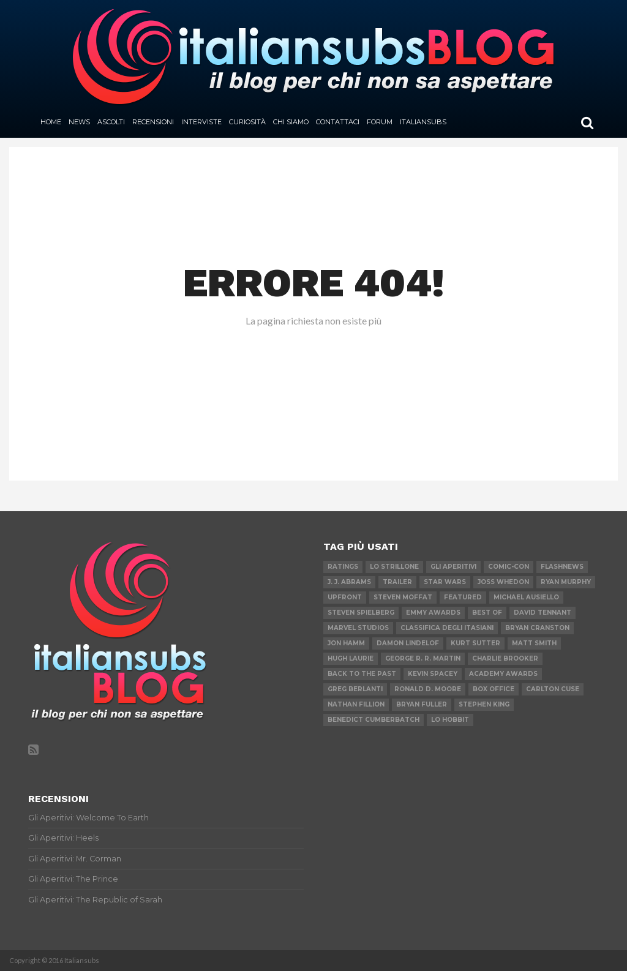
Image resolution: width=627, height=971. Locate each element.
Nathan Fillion (356, 704)
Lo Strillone (394, 567)
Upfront (345, 597)
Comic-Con (508, 567)
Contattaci (337, 122)
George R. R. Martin (422, 658)
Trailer (397, 582)
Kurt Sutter (475, 643)
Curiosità (247, 122)
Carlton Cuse (552, 689)
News (79, 122)
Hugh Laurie (351, 658)
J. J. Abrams (349, 582)
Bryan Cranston (537, 628)
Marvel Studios (358, 628)
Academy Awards (503, 674)
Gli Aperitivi (453, 567)
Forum (379, 122)
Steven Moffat (403, 597)
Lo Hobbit (450, 720)
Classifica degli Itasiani (447, 628)
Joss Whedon (503, 582)
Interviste (201, 122)
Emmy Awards (433, 613)
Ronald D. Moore (427, 689)
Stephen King (484, 704)
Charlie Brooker (505, 658)
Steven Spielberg (361, 613)
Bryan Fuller (421, 704)
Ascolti (111, 122)
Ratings (343, 567)
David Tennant (542, 613)
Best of (487, 613)
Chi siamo (291, 122)
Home (50, 122)
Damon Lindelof (408, 643)
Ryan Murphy (566, 582)
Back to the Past (362, 674)
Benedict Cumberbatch (373, 720)
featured (463, 597)
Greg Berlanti (355, 689)
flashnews (562, 567)
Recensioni (153, 122)
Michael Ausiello (526, 597)
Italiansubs (423, 122)
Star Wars (445, 582)
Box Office (493, 689)
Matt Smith (534, 643)
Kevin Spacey (432, 674)
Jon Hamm (346, 643)
